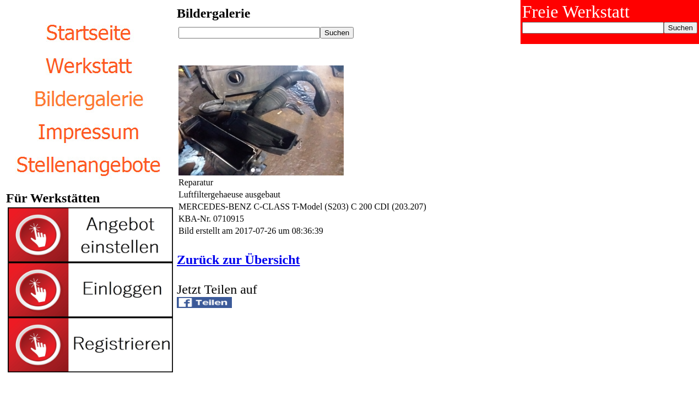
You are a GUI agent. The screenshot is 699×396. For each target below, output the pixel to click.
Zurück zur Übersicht (238, 259)
